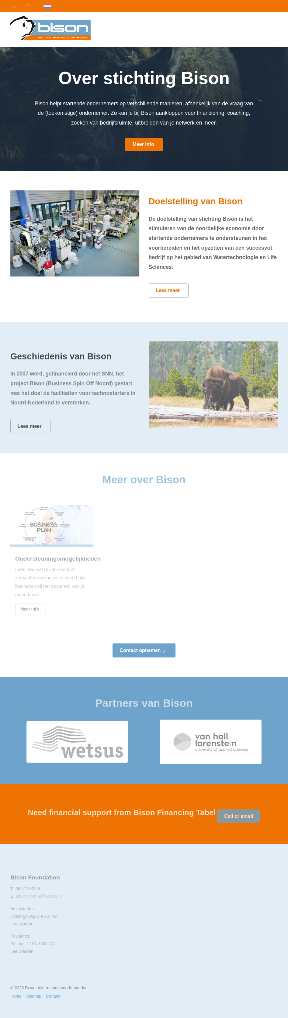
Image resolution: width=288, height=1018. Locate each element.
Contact (53, 996)
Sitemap (33, 996)
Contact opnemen (143, 650)
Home (16, 996)
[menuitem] (17, 6)
